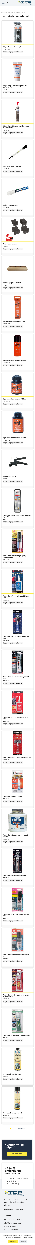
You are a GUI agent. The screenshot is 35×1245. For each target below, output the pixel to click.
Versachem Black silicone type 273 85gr (16, 677)
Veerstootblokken (10, 244)
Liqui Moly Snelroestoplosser (14, 47)
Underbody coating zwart (12, 1074)
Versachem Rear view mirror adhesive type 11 (17, 516)
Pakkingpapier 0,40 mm (12, 283)
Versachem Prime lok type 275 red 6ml (17, 757)
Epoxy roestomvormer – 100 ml (14, 399)
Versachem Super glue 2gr (12, 796)
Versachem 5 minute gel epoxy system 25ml (14, 556)
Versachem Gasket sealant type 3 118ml (15, 836)
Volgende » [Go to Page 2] (21, 1128)
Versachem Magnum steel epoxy (15, 875)
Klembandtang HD (10, 476)
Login (5, 52)
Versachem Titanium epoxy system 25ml (16, 955)
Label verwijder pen (10, 205)
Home (3, 12)
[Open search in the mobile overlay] (7, 3)
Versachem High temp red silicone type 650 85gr (16, 995)
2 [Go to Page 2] (14, 1128)
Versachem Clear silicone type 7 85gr (16, 1035)
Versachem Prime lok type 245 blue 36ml (16, 597)
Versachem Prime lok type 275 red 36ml (15, 718)
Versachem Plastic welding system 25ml (16, 915)
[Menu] (3, 3)
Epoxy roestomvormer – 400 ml (14, 360)
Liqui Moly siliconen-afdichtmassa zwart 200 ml (16, 127)
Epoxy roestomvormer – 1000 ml (15, 438)
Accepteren (12, 1241)
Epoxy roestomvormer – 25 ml (14, 321)
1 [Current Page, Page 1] (10, 1128)
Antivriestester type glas (12, 166)
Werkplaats (9, 12)
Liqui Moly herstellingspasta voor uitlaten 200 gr (15, 86)
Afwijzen (23, 1241)
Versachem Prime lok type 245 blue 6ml (16, 637)
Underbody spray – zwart (12, 1113)
